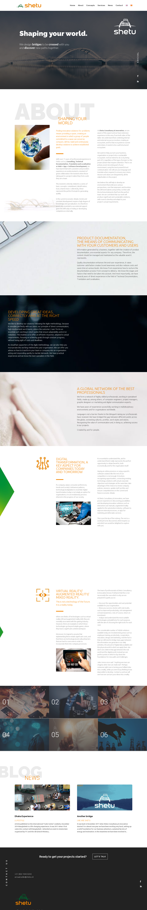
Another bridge (85, 816)
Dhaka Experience (24, 816)
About (80, 5)
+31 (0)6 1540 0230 (23, 874)
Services (101, 5)
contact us (7, 872)
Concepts (90, 5)
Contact (119, 5)
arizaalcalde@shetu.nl (24, 877)
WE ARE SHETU (84, 820)
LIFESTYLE (20, 820)
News (110, 5)
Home (72, 5)
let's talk (100, 857)
